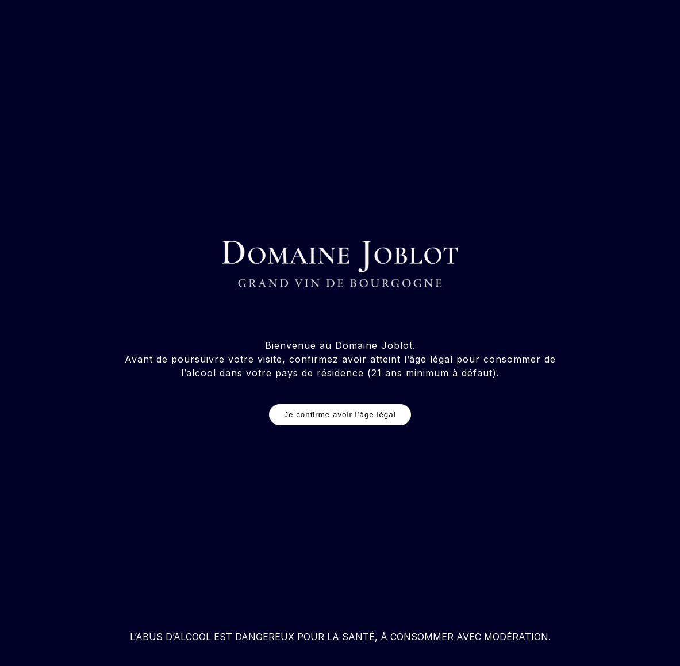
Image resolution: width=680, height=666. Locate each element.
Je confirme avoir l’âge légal (339, 414)
